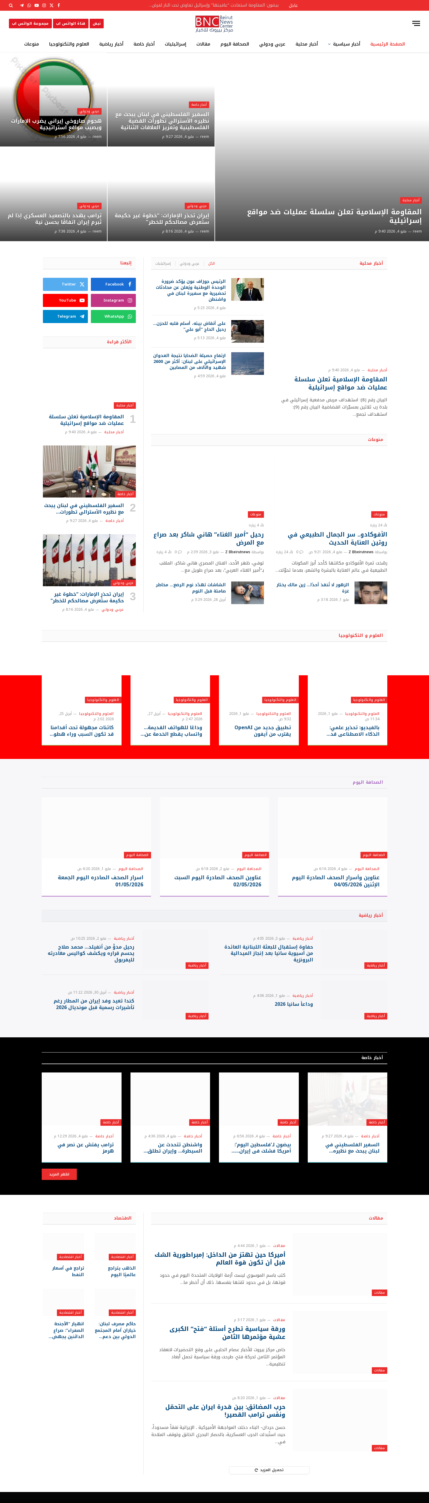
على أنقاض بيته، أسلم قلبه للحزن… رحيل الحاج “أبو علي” (189, 327)
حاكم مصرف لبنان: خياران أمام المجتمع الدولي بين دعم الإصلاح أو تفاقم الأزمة (115, 1341)
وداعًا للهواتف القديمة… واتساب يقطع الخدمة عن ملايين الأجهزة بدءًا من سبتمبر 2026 (173, 731)
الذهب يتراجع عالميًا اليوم (115, 1282)
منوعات (31, 44)
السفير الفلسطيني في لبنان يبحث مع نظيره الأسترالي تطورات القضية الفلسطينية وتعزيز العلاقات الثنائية (163, 120)
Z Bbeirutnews (361, 552)
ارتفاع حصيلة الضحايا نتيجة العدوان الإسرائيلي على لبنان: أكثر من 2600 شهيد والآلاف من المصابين (189, 362)
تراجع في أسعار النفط (68, 1282)
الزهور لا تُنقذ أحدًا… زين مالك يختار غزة (312, 588)
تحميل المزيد (269, 1481)
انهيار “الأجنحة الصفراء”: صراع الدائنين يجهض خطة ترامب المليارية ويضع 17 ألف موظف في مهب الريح (63, 1341)
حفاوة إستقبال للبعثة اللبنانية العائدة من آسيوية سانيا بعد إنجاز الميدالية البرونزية (268, 956)
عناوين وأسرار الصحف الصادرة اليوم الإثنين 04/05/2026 (336, 881)
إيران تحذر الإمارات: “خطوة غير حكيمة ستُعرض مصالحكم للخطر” (168, 219)
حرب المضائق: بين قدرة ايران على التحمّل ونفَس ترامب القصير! (224, 1422)
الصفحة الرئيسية (387, 44)
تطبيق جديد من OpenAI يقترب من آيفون (262, 731)
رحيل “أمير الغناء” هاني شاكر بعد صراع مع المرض (208, 539)
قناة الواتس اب (71, 23)
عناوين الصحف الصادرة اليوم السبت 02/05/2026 (217, 881)
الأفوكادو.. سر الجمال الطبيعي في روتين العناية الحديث (337, 539)
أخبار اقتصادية (122, 1268)
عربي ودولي (272, 44)
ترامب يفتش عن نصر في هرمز (85, 1159)
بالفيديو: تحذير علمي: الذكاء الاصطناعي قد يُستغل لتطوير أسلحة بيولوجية (354, 731)
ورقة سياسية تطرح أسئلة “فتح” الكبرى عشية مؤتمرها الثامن (226, 1344)
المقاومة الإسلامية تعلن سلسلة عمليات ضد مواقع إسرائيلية (330, 216)
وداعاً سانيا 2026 (294, 1012)
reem (417, 231)
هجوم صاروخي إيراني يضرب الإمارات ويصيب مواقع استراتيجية (55, 124)
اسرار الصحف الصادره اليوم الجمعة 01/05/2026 (100, 881)
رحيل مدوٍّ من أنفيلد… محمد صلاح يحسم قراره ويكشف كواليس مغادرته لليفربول (91, 956)
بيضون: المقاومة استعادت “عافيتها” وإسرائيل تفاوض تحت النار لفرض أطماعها (211, 5)
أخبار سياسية (346, 44)
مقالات (203, 44)
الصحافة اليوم (234, 44)
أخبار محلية (307, 44)
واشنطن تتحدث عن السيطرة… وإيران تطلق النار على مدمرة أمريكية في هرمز (174, 1159)
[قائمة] (416, 23)
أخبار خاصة (144, 44)
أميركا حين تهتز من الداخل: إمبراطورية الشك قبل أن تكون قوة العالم (218, 1270)
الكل (211, 263)
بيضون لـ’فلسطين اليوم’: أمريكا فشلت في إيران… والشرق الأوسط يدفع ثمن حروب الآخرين (260, 1159)
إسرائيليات (175, 44)
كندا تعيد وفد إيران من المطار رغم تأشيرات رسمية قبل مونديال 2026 (94, 1012)
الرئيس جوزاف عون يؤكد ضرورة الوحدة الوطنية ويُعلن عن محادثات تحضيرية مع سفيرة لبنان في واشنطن (191, 291)
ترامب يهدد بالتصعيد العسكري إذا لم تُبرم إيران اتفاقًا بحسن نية (54, 219)
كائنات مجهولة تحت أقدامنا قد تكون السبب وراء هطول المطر (82, 731)
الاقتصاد (123, 1230)
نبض (97, 23)
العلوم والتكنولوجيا (69, 44)
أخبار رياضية (111, 44)
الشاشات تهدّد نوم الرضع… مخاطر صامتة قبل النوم (191, 588)
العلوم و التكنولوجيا (361, 636)
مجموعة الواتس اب (30, 23)
